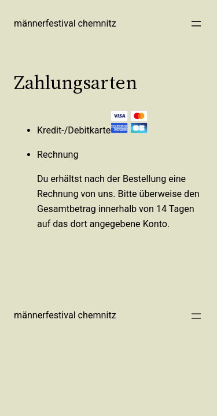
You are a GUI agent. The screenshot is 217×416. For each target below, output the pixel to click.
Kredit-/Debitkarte (92, 130)
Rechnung (58, 154)
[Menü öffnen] (196, 24)
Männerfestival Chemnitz (65, 23)
